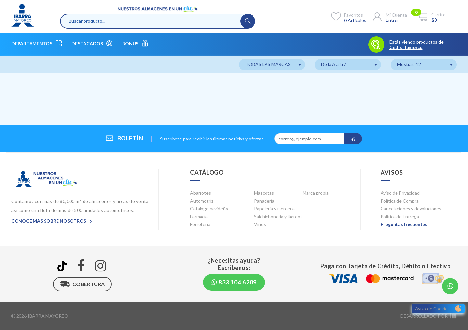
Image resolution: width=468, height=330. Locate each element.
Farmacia (199, 216)
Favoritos (353, 15)
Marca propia (316, 193)
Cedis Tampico (405, 47)
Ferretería (200, 224)
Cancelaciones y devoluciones (411, 208)
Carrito (438, 14)
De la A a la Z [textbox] (334, 64)
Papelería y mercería (274, 208)
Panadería (264, 201)
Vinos (260, 224)
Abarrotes (200, 193)
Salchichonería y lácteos (278, 216)
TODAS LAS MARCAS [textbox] (268, 64)
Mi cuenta (396, 15)
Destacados (92, 43)
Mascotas (264, 193)
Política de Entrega (400, 216)
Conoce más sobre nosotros (51, 221)
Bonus (135, 43)
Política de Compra (400, 201)
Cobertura (82, 284)
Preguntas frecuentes (404, 224)
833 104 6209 (234, 282)
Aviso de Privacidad (400, 193)
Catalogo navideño (209, 208)
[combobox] (272, 64)
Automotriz (201, 201)
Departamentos (36, 43)
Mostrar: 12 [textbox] (409, 64)
